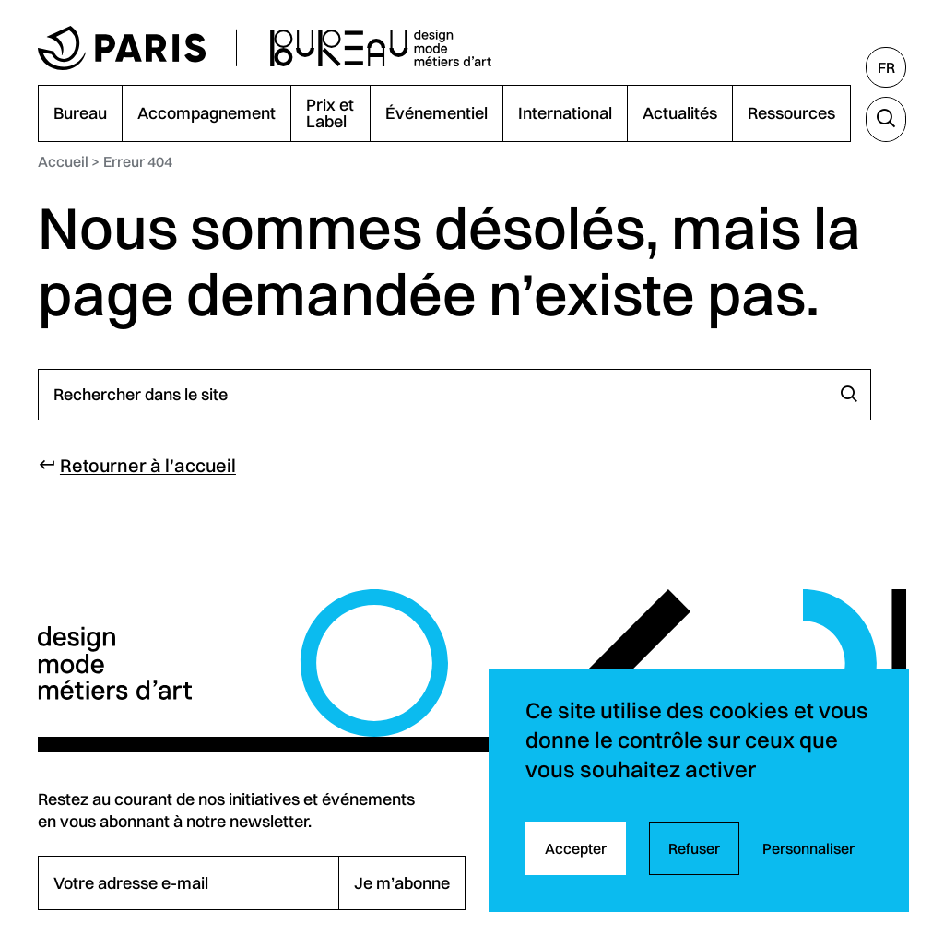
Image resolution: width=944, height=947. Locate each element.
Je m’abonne (402, 883)
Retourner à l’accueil (148, 465)
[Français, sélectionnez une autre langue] (886, 67)
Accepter (576, 848)
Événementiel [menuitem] (436, 113)
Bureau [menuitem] (80, 113)
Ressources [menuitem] (791, 113)
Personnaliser (808, 848)
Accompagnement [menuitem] (206, 113)
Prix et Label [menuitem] (330, 113)
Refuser (694, 848)
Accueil (63, 161)
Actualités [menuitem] (680, 113)
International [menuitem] (565, 113)
